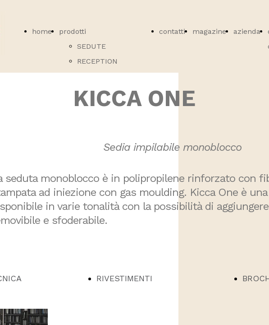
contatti (172, 31)
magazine (209, 31)
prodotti (72, 31)
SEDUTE (91, 46)
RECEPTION (97, 61)
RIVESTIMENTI (124, 278)
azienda (246, 31)
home (42, 31)
